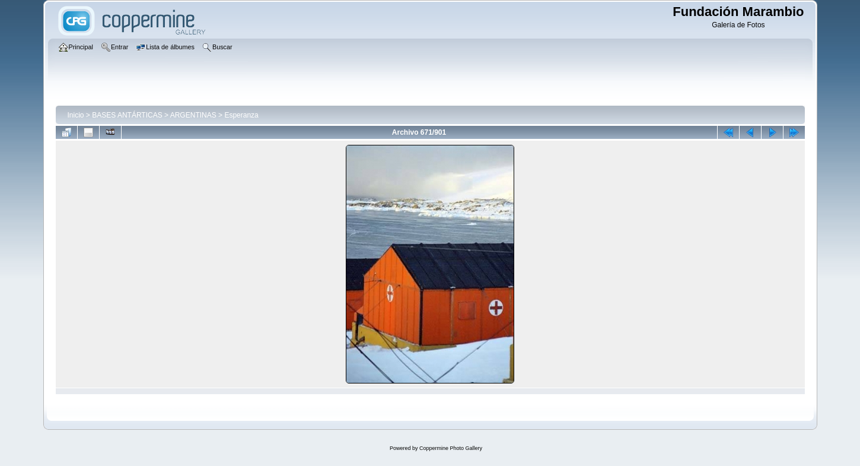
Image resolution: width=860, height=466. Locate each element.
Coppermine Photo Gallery (450, 448)
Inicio (76, 115)
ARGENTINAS (193, 115)
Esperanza (241, 115)
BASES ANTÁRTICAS (127, 115)
